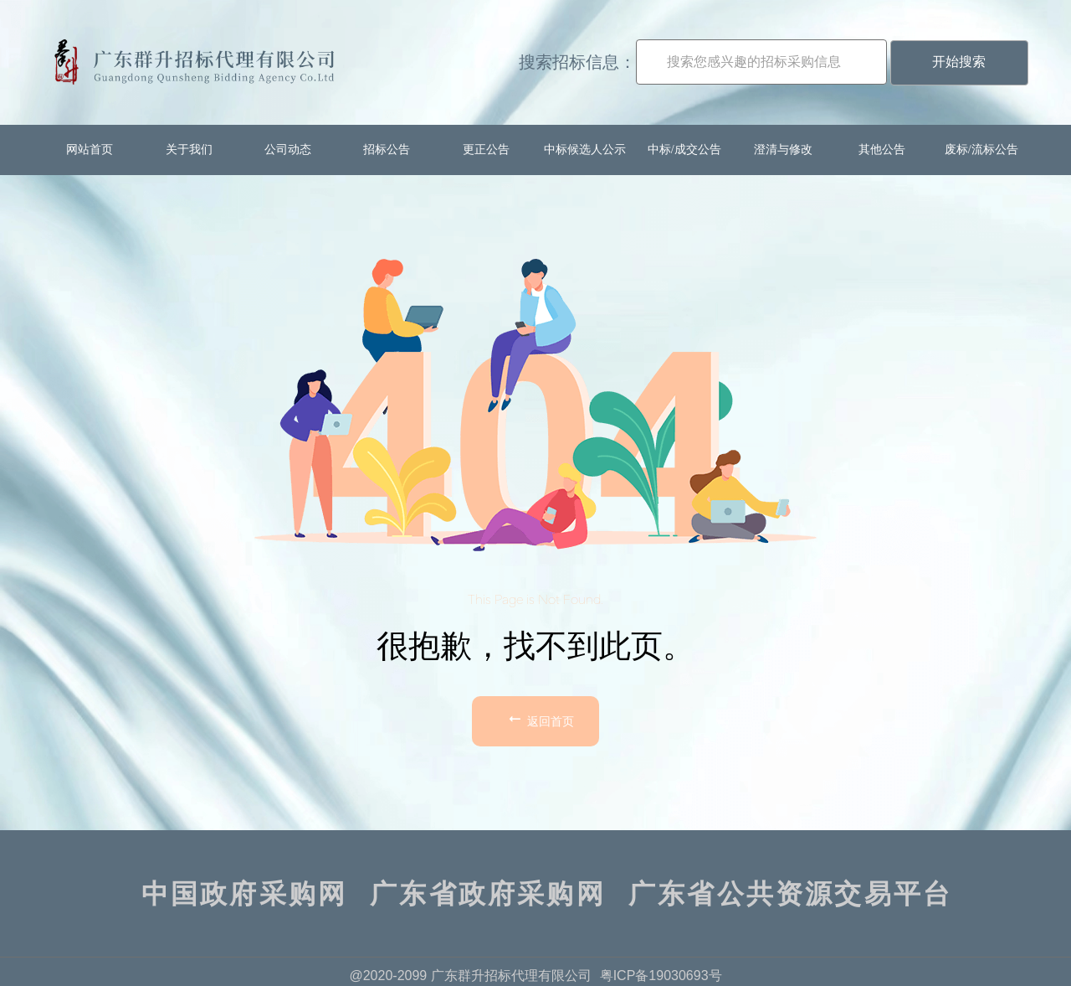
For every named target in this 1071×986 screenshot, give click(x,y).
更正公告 (486, 149)
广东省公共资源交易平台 (790, 893)
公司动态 (287, 149)
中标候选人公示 (585, 149)
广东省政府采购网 (488, 893)
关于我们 (189, 149)
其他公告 (881, 149)
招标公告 (386, 149)
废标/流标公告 (981, 149)
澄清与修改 (783, 149)
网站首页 (89, 149)
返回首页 (539, 719)
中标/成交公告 (684, 149)
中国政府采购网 (244, 893)
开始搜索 (959, 61)
